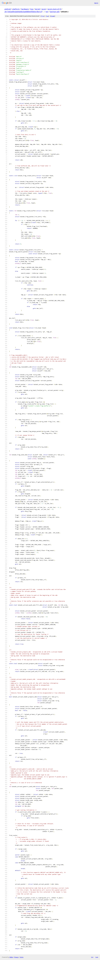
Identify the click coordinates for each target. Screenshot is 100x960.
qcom (44, 9)
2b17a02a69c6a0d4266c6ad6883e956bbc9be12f (23, 11)
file (42, 16)
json (96, 957)
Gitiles (11, 957)
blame (52, 16)
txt (92, 957)
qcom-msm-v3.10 (54, 9)
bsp (31, 9)
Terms (21, 957)
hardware (25, 9)
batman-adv (54, 11)
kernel (37, 9)
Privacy (16, 957)
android (7, 9)
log (47, 16)
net (47, 11)
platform (16, 9)
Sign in (96, 3)
